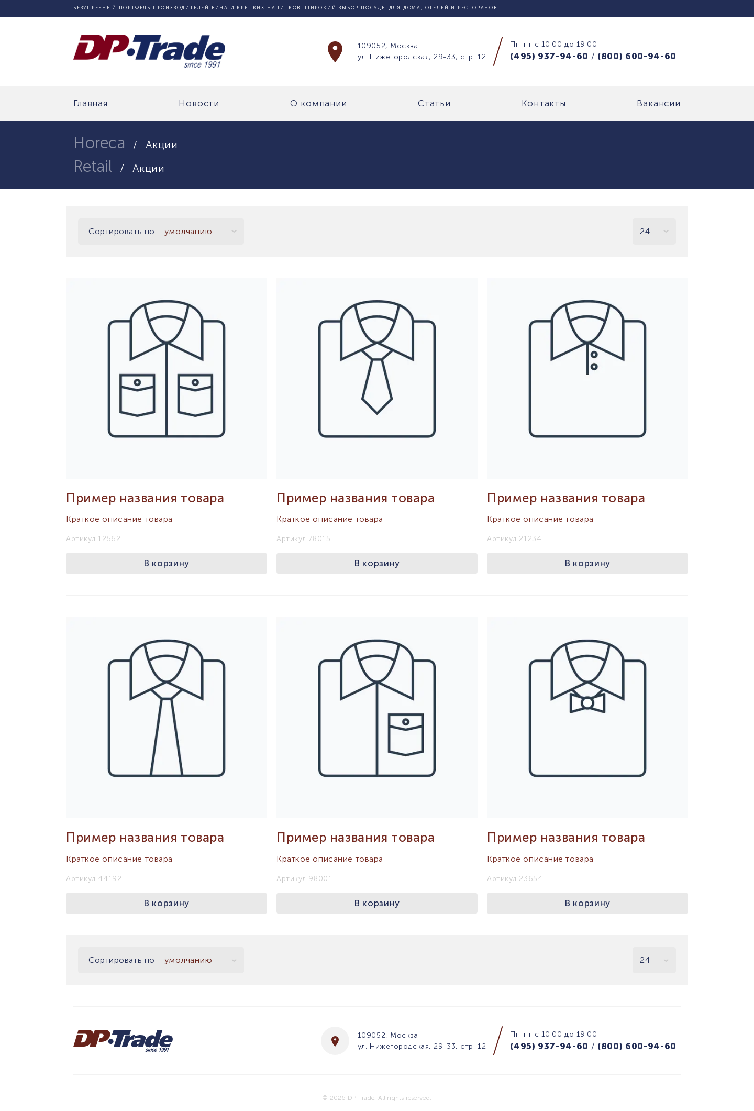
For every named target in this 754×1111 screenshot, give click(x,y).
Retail (92, 166)
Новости (199, 103)
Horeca (99, 143)
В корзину (166, 563)
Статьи (434, 103)
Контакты (544, 103)
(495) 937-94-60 (549, 56)
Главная (90, 103)
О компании (318, 103)
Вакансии (659, 103)
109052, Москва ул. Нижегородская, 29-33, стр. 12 (422, 51)
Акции (162, 144)
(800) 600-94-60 (637, 56)
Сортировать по (121, 231)
